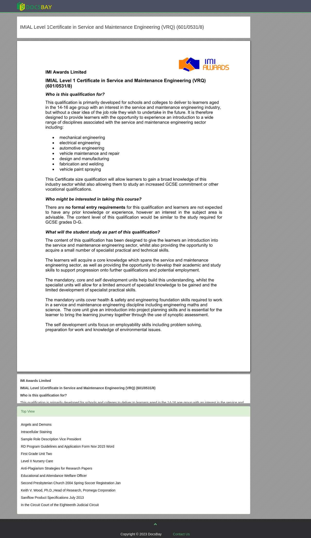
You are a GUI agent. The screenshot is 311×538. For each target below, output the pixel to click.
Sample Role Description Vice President (51, 439)
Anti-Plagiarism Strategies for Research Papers (56, 468)
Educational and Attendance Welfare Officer (54, 476)
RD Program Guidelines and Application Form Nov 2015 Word (67, 446)
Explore (70, 6)
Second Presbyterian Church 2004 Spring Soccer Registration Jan (71, 483)
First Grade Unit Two (36, 454)
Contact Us (181, 534)
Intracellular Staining (36, 432)
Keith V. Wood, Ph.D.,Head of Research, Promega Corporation (68, 490)
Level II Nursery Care (37, 461)
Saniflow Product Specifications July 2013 (52, 498)
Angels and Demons (36, 424)
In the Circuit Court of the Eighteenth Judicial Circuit (60, 505)
